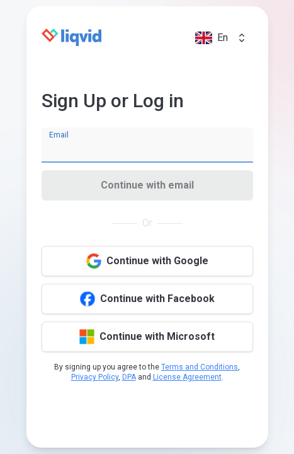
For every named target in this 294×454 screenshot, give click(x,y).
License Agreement (187, 377)
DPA (129, 377)
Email (59, 135)
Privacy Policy (94, 377)
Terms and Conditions (199, 367)
